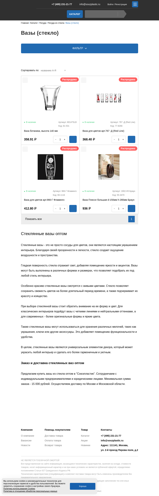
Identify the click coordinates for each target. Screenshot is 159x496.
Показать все (35, 219)
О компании (27, 435)
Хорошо (82, 486)
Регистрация (121, 4)
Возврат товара (53, 445)
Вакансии (26, 440)
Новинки (85, 445)
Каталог (74, 14)
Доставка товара (54, 435)
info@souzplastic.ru (87, 4)
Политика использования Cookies (19, 488)
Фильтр (79, 48)
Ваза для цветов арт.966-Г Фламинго (44, 199)
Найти (121, 14)
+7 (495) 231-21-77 (60, 4)
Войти (110, 4)
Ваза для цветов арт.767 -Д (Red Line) (103, 131)
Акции (84, 440)
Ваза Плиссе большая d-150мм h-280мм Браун (108, 199)
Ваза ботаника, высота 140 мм (41, 131)
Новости (25, 445)
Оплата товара (53, 440)
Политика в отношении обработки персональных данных (30, 491)
